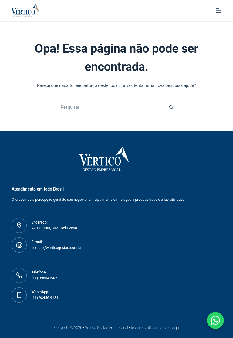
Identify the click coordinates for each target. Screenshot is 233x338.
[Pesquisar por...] (110, 107)
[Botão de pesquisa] (171, 107)
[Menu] (218, 10)
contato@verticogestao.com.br (56, 248)
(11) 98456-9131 (44, 298)
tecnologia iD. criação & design (155, 328)
